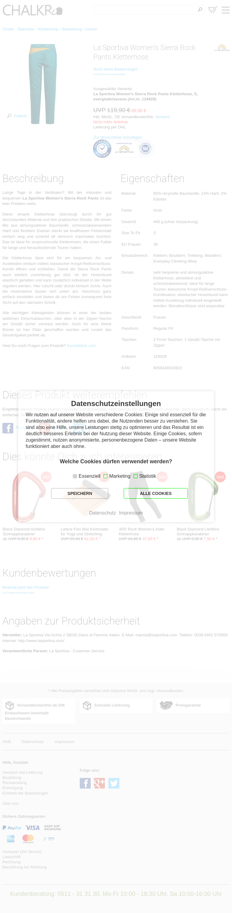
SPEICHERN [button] (79, 493)
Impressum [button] (131, 513)
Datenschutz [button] (102, 513)
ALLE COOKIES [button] (156, 493)
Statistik (147, 476)
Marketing (119, 476)
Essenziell (89, 476)
